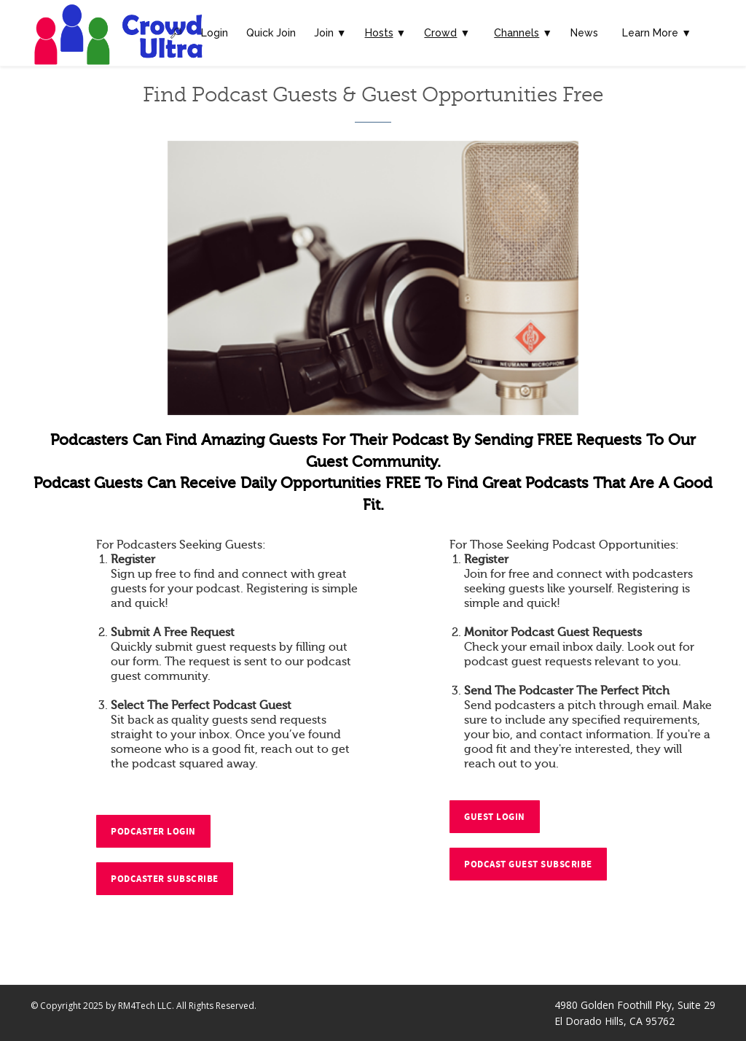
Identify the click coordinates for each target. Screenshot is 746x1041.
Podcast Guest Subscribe (528, 864)
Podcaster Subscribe (165, 879)
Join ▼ (330, 33)
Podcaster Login (153, 831)
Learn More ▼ (656, 33)
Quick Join (271, 33)
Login (214, 33)
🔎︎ (176, 33)
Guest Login (494, 817)
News (584, 33)
